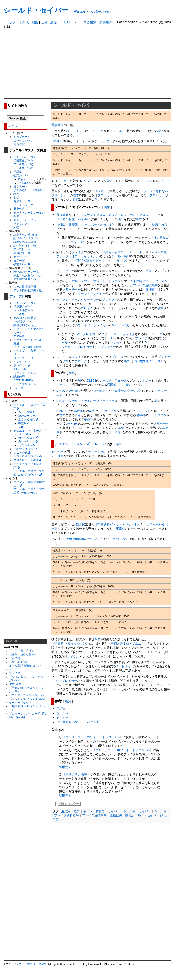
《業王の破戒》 (19, 661)
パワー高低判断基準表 (27, 347)
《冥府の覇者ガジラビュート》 (123, 252)
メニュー (14, 126)
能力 (110, 181)
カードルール (26, 441)
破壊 (160, 131)
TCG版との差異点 (24, 317)
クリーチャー (76, 131)
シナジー (145, 380)
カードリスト (26, 437)
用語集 (17, 171)
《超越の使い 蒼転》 (76, 774)
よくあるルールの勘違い (29, 190)
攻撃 (76, 195)
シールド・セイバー (36, 10)
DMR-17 (62, 411)
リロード (70, 22)
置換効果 (57, 125)
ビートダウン (157, 415)
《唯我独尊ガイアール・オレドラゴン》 (101, 261)
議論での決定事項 (24, 241)
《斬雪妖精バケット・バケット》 (117, 524)
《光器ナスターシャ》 (127, 390)
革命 (78, 415)
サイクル (110, 411)
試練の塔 (19, 376)
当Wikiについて (23, 140)
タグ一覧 (19, 260)
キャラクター (21, 223)
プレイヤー (64, 271)
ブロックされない (155, 191)
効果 (148, 271)
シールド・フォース (113, 380)
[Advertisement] (87, 63)
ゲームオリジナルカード (29, 384)
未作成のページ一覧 (26, 271)
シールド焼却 (121, 256)
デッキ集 (19, 314)
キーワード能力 (96, 451)
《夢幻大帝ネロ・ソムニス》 (127, 643)
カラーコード (21, 256)
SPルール (19, 369)
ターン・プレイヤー (91, 294)
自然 (76, 199)
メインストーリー (24, 358)
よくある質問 (26, 419)
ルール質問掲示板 (24, 286)
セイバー (88, 181)
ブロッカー (99, 191)
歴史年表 (19, 208)
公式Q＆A (24, 182)
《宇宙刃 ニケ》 (118, 539)
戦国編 (111, 384)
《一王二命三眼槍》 (21, 650)
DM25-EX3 (15, 684)
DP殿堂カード (22, 321)
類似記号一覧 (21, 253)
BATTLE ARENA (23, 380)
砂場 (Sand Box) (23, 264)
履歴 (53, 22)
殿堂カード (20, 186)
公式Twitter (25, 445)
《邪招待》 (16, 658)
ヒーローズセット (20, 702)
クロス (143, 215)
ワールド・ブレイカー (93, 325)
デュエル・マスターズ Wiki (92, 11)
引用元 (63, 767)
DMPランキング (23, 448)
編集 (35, 22)
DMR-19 (71, 423)
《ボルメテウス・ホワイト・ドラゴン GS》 (92, 737)
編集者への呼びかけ (26, 234)
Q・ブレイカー (66, 680)
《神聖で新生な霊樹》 (23, 654)
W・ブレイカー (67, 299)
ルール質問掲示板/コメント (26, 665)
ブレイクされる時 (66, 815)
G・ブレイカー (122, 325)
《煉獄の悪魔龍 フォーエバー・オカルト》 (86, 224)
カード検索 (25, 412)
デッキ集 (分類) (23, 167)
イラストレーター (24, 204)
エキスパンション (24, 156)
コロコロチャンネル (26, 459)
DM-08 (73, 390)
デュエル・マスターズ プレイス (79, 444)
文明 (16, 197)
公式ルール (20, 175)
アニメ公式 (20, 452)
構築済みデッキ (23, 160)
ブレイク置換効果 (145, 285)
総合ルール (25, 179)
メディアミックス (24, 219)
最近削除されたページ (27, 278)
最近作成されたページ (27, 275)
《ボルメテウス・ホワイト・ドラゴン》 (96, 281)
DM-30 (56, 141)
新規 (25, 22)
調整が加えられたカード (29, 325)
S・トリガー (124, 666)
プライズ (14, 672)
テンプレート (21, 249)
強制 (61, 456)
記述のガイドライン (26, 238)
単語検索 (89, 22)
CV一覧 (18, 387)
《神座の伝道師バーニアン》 (84, 539)
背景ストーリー (23, 201)
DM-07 (61, 390)
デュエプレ (17, 296)
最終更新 (105, 22)
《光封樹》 (100, 390)
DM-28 (91, 380)
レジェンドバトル (24, 372)
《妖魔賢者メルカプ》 (148, 361)
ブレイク (97, 131)
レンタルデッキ (23, 310)
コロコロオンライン (26, 456)
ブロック (118, 357)
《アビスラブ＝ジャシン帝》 (27, 695)
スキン (13, 669)
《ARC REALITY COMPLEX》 (28, 698)
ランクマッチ (21, 365)
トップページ (21, 136)
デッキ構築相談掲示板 (27, 290)
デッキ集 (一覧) (23, 164)
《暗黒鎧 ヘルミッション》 (70, 643)
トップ (11, 22)
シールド (119, 131)
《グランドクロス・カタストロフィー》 (108, 215)
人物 (16, 227)
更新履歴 (19, 144)
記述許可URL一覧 (24, 245)
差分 (44, 22)
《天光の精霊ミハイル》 (73, 219)
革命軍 (78, 411)
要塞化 (120, 528)
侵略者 (140, 415)
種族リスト (20, 193)
